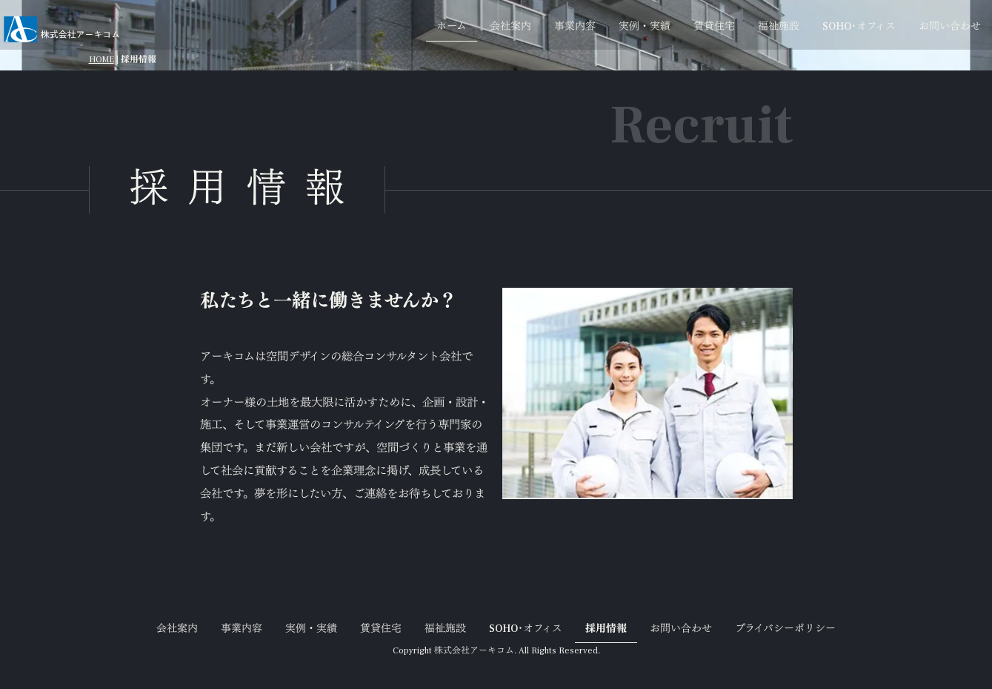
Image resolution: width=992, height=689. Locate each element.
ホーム (451, 26)
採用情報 (606, 629)
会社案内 (510, 26)
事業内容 (575, 26)
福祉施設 (778, 26)
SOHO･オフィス (859, 26)
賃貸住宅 (714, 26)
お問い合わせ (950, 26)
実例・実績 (644, 26)
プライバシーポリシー (785, 629)
